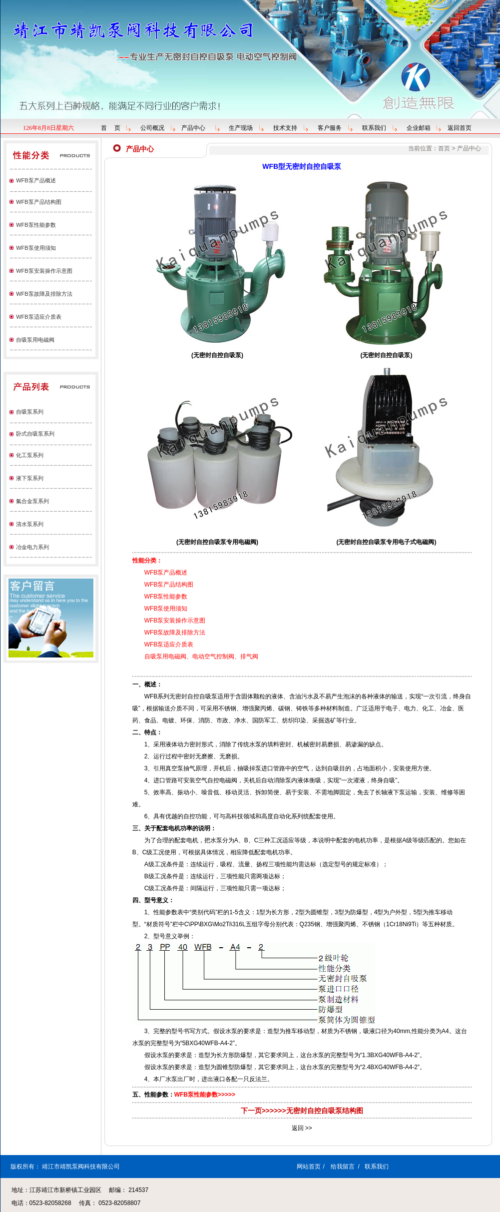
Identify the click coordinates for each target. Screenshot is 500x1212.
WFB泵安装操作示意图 (44, 271)
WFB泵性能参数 (35, 225)
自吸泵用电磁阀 (35, 340)
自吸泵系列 (29, 412)
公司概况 (152, 127)
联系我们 (374, 127)
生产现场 (241, 127)
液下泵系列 (29, 478)
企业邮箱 (419, 127)
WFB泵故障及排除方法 (44, 294)
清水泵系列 (29, 524)
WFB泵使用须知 (35, 248)
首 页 (110, 127)
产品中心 (193, 127)
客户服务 (330, 127)
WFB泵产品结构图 (38, 202)
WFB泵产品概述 (35, 180)
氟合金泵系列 (32, 501)
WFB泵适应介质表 (38, 317)
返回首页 (460, 127)
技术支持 (285, 127)
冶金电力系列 (32, 547)
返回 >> (302, 1128)
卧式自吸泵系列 (35, 434)
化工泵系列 (29, 455)
